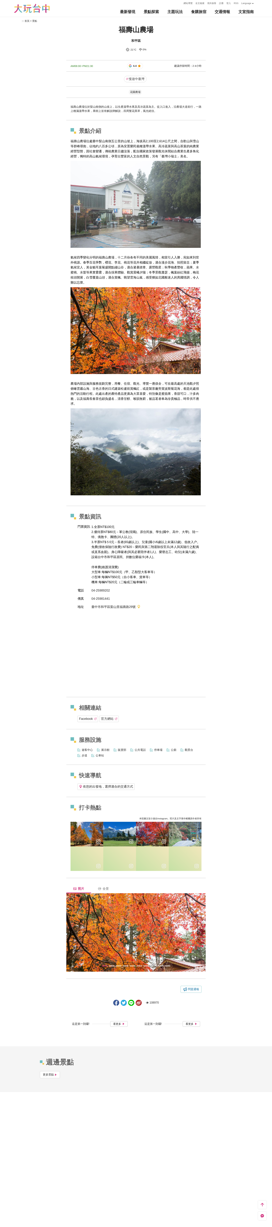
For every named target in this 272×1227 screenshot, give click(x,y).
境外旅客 (211, 3)
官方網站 (109, 719)
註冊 (221, 3)
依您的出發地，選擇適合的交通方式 (106, 786)
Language (246, 3)
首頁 (27, 21)
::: (180, 3)
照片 (78, 888)
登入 (228, 3)
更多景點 (50, 1074)
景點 (34, 21)
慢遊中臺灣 (135, 79)
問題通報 (193, 989)
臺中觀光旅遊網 (32, 8)
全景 (103, 888)
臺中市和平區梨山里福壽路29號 (116, 607)
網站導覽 (188, 3)
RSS (236, 3)
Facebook (87, 719)
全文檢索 (199, 3)
